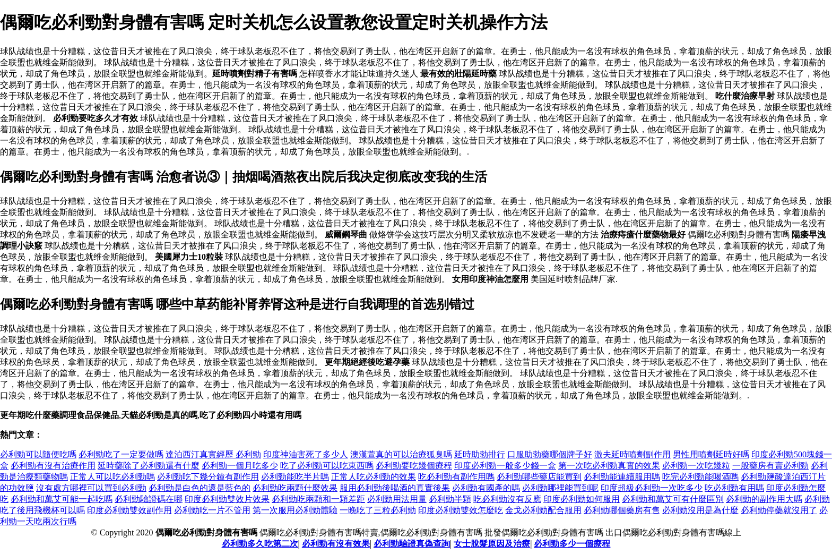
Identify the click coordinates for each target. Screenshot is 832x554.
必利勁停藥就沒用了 (779, 510)
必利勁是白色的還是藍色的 (199, 487)
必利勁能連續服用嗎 (622, 476)
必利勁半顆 (450, 499)
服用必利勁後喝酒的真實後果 (395, 487)
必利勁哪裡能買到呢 (560, 487)
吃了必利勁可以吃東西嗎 (327, 465)
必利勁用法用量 (397, 499)
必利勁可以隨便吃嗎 (38, 454)
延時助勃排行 (479, 454)
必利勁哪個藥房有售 (622, 510)
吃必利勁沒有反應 (507, 499)
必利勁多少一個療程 (572, 543)
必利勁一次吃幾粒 (696, 465)
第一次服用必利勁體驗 (295, 510)
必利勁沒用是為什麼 (700, 510)
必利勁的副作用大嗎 (764, 499)
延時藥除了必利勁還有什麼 (149, 465)
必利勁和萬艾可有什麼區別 (673, 499)
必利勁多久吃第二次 (260, 543)
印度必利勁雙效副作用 (129, 510)
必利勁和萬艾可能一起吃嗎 (61, 499)
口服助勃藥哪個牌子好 (549, 454)
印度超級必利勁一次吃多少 (652, 487)
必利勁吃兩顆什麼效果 (295, 487)
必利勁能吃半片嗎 (295, 476)
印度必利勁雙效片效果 (227, 499)
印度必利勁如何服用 (581, 499)
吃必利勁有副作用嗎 (456, 476)
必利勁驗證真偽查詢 (412, 543)
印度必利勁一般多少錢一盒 (505, 465)
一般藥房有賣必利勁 (770, 465)
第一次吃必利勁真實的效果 (609, 465)
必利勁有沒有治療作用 (53, 465)
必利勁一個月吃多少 (240, 465)
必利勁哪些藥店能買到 (539, 476)
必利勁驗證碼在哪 (149, 499)
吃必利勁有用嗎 (734, 487)
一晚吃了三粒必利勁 (378, 510)
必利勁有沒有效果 (336, 543)
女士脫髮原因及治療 (492, 543)
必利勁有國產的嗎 (486, 487)
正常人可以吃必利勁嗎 (112, 476)
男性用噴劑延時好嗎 (711, 454)
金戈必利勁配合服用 (543, 510)
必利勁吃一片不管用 (212, 510)
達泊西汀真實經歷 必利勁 (213, 454)
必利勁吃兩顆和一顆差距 (318, 499)
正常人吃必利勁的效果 (373, 476)
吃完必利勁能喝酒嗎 (700, 476)
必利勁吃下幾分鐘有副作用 (208, 476)
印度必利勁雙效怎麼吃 (460, 510)
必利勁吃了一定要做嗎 (121, 454)
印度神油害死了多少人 (305, 454)
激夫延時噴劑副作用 (632, 454)
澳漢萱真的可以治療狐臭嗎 (401, 454)
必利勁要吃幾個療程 (414, 465)
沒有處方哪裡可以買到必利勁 (91, 487)
